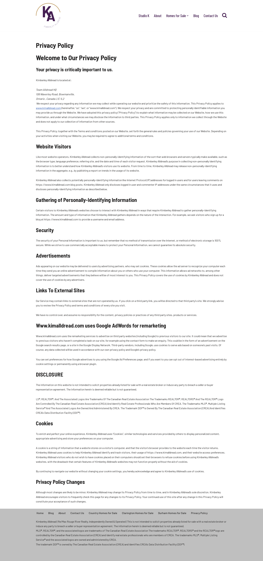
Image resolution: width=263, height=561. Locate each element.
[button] (188, 16)
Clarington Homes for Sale (137, 513)
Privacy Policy (199, 513)
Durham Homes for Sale (172, 513)
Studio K (144, 15)
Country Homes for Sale (103, 513)
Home (40, 513)
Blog (196, 15)
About (158, 15)
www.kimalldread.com (48, 108)
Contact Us (211, 15)
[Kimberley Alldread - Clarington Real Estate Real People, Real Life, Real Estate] (48, 15)
